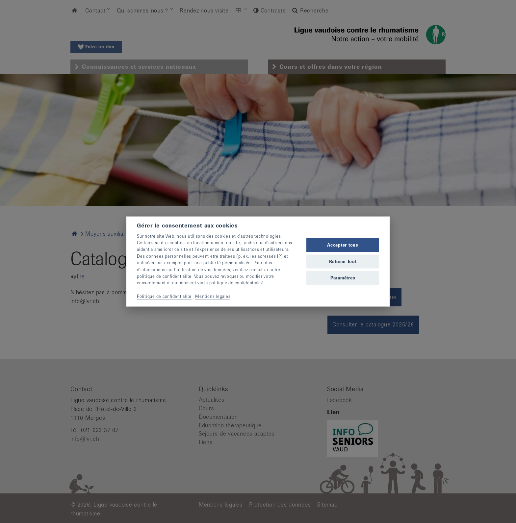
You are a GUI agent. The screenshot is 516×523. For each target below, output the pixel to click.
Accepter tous (342, 245)
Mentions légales (212, 296)
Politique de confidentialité (164, 296)
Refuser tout (343, 261)
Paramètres (342, 278)
